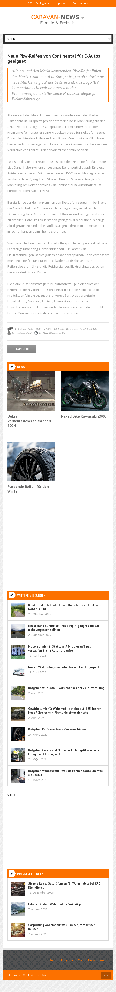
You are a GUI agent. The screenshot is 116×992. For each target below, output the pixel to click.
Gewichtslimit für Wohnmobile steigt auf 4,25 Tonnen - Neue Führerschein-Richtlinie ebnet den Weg (65, 711)
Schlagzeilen (43, 3)
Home (104, 960)
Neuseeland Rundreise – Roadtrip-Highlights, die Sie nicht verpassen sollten (63, 628)
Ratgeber (67, 960)
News (91, 960)
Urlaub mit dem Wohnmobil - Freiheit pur (55, 904)
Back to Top (106, 975)
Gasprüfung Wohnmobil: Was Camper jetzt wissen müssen (61, 927)
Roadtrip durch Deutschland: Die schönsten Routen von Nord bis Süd (65, 607)
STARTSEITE (22, 349)
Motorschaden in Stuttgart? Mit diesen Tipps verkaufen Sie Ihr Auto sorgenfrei (59, 648)
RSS (30, 3)
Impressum (62, 3)
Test (80, 960)
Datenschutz (80, 3)
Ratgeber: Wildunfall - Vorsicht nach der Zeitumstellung (66, 688)
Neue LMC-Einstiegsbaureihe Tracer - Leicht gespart (63, 667)
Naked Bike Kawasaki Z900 (83, 416)
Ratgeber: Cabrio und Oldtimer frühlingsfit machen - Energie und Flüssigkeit (63, 752)
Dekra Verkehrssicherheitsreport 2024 (29, 421)
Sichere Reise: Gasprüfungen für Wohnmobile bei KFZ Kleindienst (64, 886)
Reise (53, 960)
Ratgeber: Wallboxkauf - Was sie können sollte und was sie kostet (65, 773)
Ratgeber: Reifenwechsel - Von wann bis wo (57, 729)
